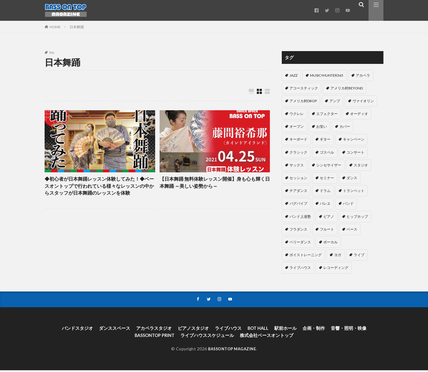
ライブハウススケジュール (207, 337)
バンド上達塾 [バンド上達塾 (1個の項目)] (300, 216)
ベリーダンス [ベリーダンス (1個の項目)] (300, 242)
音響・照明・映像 (357, 329)
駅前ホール (290, 329)
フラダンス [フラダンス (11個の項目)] (298, 229)
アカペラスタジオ (150, 329)
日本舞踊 (77, 27)
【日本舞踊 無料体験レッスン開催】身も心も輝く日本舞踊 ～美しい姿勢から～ (214, 183)
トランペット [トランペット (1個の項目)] (353, 190)
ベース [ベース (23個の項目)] (352, 229)
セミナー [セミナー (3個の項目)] (327, 178)
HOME (55, 27)
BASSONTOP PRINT (151, 337)
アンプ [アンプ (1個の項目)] (334, 101)
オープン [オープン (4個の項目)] (296, 126)
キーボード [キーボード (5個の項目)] (298, 139)
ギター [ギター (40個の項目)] (325, 139)
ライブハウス (228, 329)
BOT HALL (260, 329)
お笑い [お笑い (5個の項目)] (321, 126)
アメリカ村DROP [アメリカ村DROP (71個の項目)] (303, 101)
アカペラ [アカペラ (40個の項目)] (363, 75)
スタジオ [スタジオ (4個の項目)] (361, 165)
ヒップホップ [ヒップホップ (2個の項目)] (357, 216)
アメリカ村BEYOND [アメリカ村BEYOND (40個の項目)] (347, 88)
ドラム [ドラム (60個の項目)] (325, 190)
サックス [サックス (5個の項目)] (296, 165)
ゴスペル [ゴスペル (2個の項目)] (327, 152)
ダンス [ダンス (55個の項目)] (352, 178)
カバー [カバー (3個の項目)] (344, 126)
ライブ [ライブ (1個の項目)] (359, 255)
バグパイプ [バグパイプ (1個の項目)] (298, 203)
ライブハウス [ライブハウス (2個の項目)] (300, 267)
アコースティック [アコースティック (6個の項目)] (303, 88)
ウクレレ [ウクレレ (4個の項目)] (296, 113)
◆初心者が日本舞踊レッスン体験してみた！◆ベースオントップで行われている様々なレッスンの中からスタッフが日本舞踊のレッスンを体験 (98, 191)
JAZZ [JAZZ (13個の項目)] (293, 75)
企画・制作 (320, 329)
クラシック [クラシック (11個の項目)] (298, 152)
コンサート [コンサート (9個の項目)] (355, 152)
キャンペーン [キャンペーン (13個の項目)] (353, 139)
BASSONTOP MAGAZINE (232, 350)
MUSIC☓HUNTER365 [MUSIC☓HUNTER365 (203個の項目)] (326, 75)
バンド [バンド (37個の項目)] (348, 203)
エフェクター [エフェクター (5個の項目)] (327, 113)
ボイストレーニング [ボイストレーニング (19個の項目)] (305, 255)
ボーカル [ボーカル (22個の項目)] (330, 242)
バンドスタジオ (69, 329)
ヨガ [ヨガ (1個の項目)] (337, 255)
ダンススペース (108, 329)
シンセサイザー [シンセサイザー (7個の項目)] (328, 165)
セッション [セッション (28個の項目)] (298, 178)
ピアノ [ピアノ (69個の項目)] (328, 216)
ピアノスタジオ (191, 329)
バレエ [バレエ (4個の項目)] (325, 203)
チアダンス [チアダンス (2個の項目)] (298, 190)
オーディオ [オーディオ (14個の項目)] (359, 113)
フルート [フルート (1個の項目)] (327, 229)
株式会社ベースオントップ (270, 337)
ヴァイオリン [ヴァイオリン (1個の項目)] (363, 101)
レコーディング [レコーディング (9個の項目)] (335, 267)
